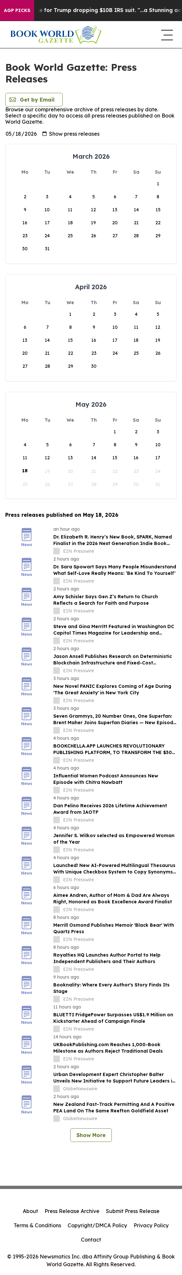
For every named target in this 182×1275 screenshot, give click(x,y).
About (30, 1211)
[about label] (56, 551)
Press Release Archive (72, 1211)
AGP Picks (17, 10)
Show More (91, 1135)
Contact (91, 1239)
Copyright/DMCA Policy (97, 1225)
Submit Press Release (133, 1211)
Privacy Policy (151, 1225)
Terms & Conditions (37, 1225)
